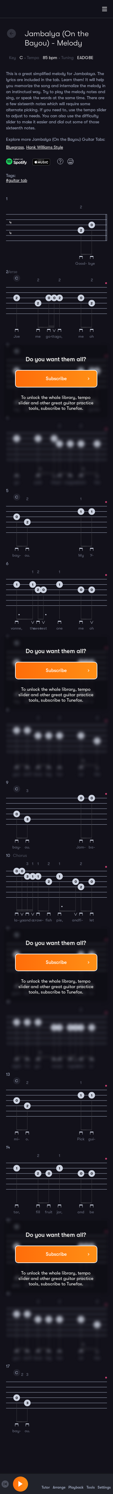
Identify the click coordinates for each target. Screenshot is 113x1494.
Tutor (46, 1483)
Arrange (59, 1483)
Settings (104, 1483)
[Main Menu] (104, 9)
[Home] (24, 10)
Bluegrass (15, 147)
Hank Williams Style (44, 147)
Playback (75, 1483)
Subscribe (56, 378)
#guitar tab (16, 180)
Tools (90, 1483)
